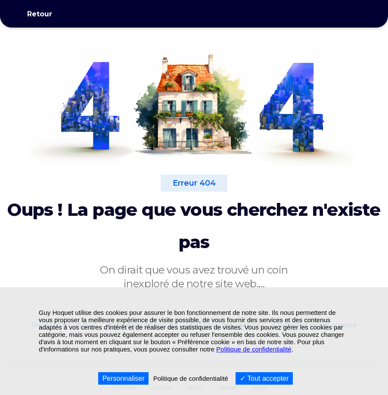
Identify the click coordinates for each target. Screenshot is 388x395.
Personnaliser (123, 378)
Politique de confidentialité (253, 349)
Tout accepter (264, 378)
